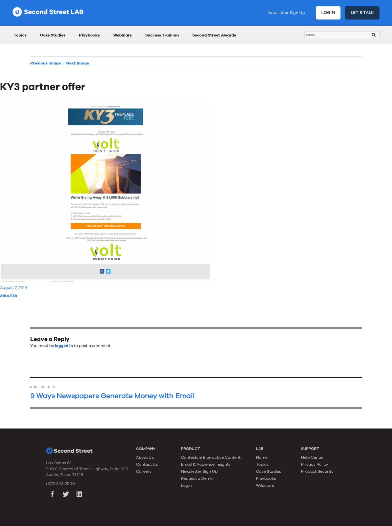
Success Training (162, 35)
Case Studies (53, 35)
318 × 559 (8, 296)
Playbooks (89, 35)
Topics (20, 35)
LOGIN (328, 13)
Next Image (77, 63)
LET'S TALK (362, 13)
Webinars (122, 35)
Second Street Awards (214, 35)
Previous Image (45, 63)
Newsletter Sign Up (286, 13)
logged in (64, 345)
